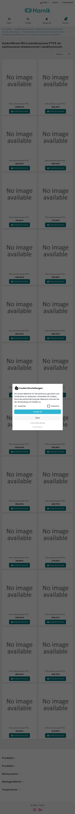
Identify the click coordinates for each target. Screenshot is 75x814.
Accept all (37, 412)
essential (20, 406)
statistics (53, 406)
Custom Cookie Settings (37, 423)
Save (37, 418)
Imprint (40, 427)
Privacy (35, 427)
